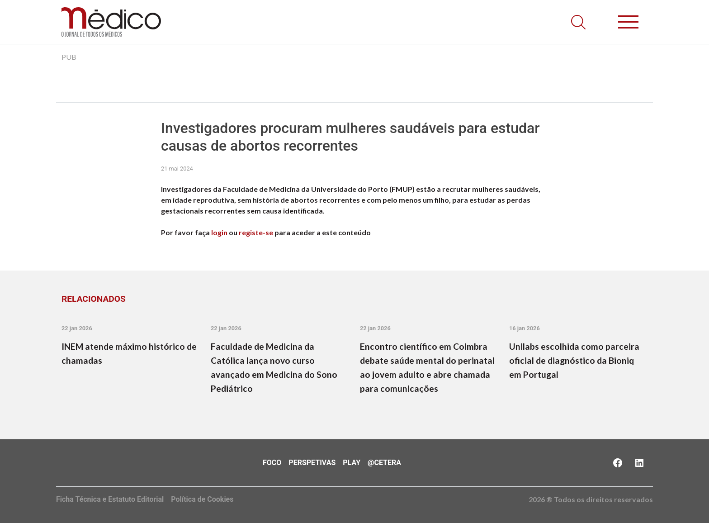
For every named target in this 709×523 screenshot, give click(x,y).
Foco (272, 462)
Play (351, 462)
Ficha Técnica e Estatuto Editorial (110, 499)
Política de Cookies (202, 499)
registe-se (256, 232)
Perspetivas (312, 462)
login (219, 232)
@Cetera (384, 462)
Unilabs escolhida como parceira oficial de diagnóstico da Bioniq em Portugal (574, 360)
